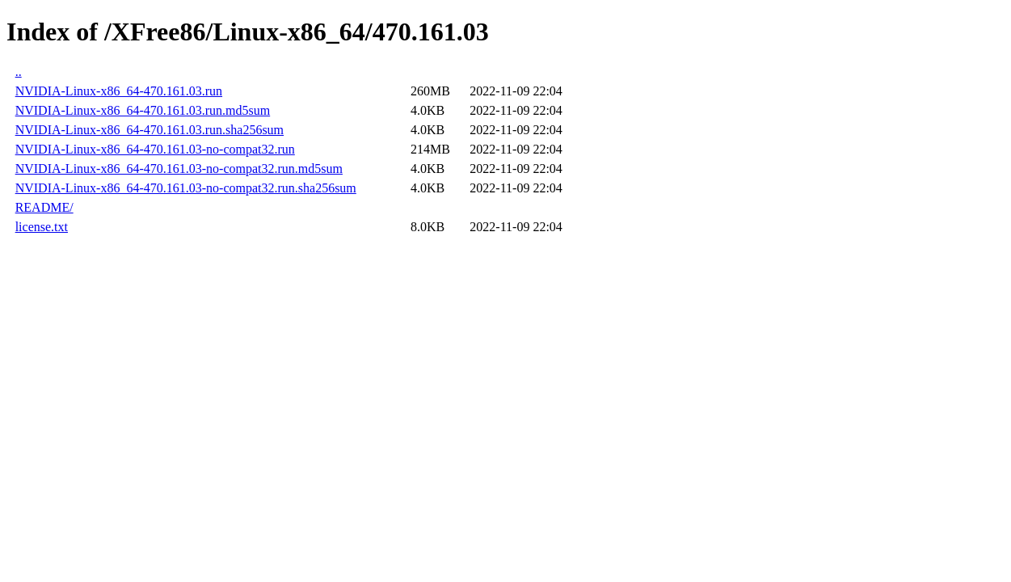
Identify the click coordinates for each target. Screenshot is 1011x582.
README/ (44, 207)
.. (18, 71)
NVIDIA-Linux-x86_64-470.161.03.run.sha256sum (149, 130)
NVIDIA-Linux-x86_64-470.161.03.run (118, 91)
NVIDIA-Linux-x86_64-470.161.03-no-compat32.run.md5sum (179, 168)
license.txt (41, 227)
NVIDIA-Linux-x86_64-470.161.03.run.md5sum (143, 110)
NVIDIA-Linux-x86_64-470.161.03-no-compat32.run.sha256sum (185, 188)
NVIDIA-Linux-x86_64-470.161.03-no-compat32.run (155, 149)
